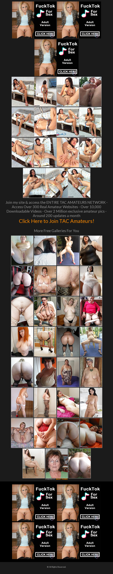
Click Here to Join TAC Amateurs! (56, 221)
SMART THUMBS (62, 479)
